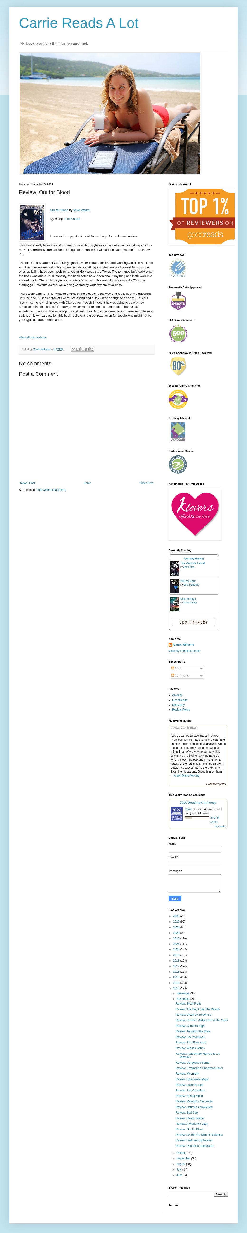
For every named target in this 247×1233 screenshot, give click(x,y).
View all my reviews (32, 337)
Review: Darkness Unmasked (194, 1146)
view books (219, 826)
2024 (176, 927)
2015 (176, 977)
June (179, 1175)
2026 (176, 916)
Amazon (177, 695)
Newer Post (27, 483)
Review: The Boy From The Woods (198, 1009)
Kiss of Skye (188, 599)
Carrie (188, 809)
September (183, 1158)
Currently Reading (194, 558)
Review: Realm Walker (190, 1118)
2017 (176, 966)
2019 (176, 955)
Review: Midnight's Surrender (194, 1101)
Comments (180, 675)
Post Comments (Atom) (51, 490)
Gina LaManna (191, 584)
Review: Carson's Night (190, 1026)
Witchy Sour (188, 581)
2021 (176, 944)
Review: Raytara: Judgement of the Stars (202, 1020)
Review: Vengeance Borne (192, 1062)
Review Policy (181, 709)
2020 (176, 949)
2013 (176, 988)
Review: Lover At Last (189, 1084)
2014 (176, 983)
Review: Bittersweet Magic (192, 1079)
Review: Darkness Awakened (194, 1107)
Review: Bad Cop (187, 1112)
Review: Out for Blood (190, 1129)
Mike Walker (81, 210)
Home (87, 483)
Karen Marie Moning (186, 775)
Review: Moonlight (187, 1073)
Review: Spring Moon (189, 1096)
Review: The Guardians (190, 1090)
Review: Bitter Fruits (188, 1003)
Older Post (146, 483)
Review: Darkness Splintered (194, 1140)
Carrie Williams (183, 644)
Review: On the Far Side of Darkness (199, 1135)
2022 (176, 938)
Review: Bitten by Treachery (193, 1014)
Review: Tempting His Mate (193, 1031)
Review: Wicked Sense (190, 1048)
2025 (176, 921)
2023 (176, 932)
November (183, 999)
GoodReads (179, 700)
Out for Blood (59, 210)
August (181, 1164)
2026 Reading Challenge (198, 802)
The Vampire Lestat (192, 563)
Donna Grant (190, 602)
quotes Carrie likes (183, 727)
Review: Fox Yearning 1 (191, 1037)
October (181, 1153)
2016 (176, 971)
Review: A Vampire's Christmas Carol (199, 1068)
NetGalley (178, 705)
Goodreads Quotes (216, 783)
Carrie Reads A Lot (79, 23)
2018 (176, 960)
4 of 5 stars (72, 219)
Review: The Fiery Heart (191, 1042)
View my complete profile (184, 651)
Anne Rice (188, 567)
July (179, 1169)
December (183, 993)
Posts (176, 668)
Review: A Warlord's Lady (192, 1123)
